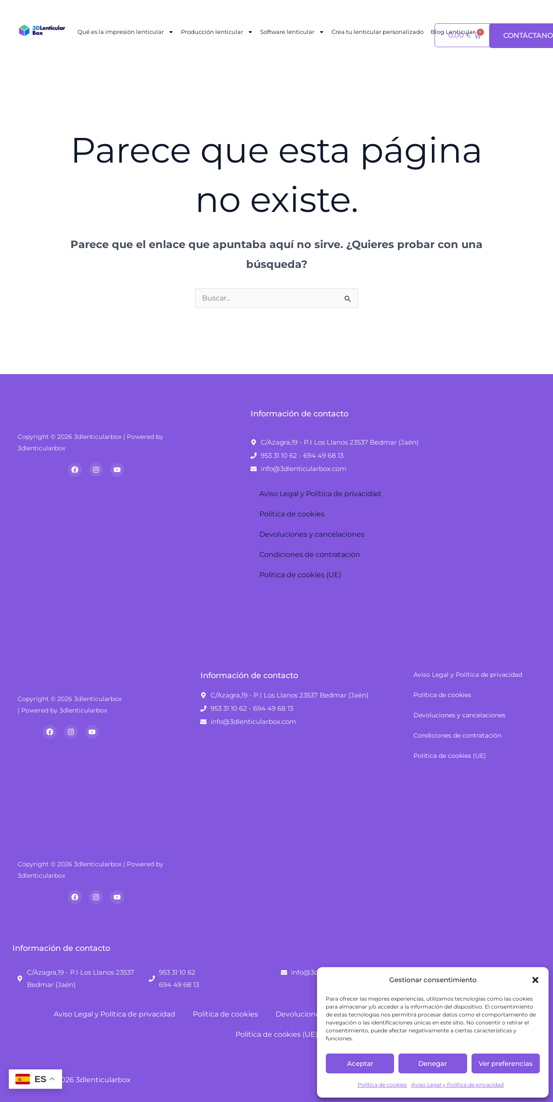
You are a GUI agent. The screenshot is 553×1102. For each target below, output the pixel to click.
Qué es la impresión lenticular (125, 32)
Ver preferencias (506, 1063)
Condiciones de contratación (309, 554)
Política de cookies (382, 1084)
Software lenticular (292, 32)
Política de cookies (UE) (300, 575)
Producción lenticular (217, 32)
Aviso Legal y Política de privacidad (457, 1084)
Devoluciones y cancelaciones (312, 534)
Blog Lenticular (453, 31)
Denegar (432, 1063)
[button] (535, 980)
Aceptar (360, 1063)
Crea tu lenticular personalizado (378, 31)
